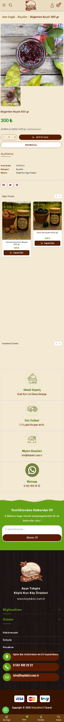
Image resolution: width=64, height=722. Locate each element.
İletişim (7, 640)
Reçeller (19, 169)
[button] (40, 137)
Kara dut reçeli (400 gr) (47, 232)
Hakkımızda (10, 633)
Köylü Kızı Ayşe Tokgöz (26, 173)
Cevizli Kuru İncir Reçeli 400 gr (16, 243)
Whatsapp (32, 481)
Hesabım (8, 648)
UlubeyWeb (36, 707)
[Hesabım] (52, 5)
